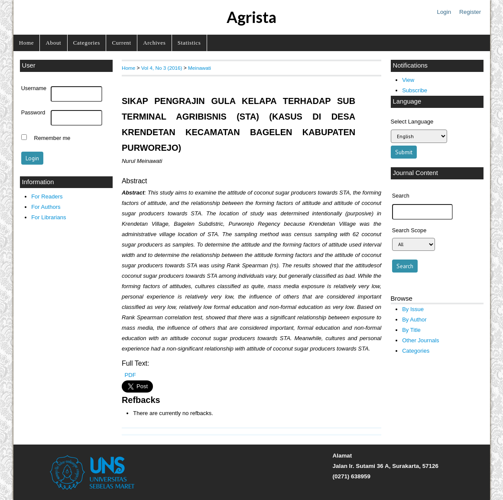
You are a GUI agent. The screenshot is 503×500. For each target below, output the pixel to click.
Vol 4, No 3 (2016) (161, 68)
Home (26, 42)
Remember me (52, 138)
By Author (414, 319)
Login (444, 12)
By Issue (413, 309)
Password (33, 113)
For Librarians (48, 217)
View (408, 80)
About (54, 42)
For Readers (46, 196)
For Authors (45, 207)
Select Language (412, 121)
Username (33, 88)
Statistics (189, 42)
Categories (86, 42)
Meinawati (199, 68)
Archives (154, 42)
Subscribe (414, 90)
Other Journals (420, 340)
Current (121, 42)
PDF (130, 375)
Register (470, 12)
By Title (411, 330)
